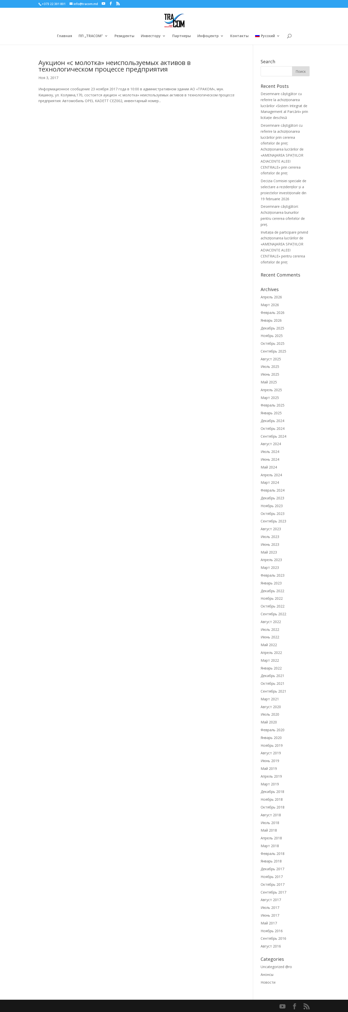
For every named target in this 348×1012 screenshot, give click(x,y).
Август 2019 (271, 753)
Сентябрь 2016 (273, 938)
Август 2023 (271, 528)
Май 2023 (269, 552)
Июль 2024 (270, 451)
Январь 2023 (271, 583)
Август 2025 (271, 359)
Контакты (239, 36)
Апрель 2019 (271, 776)
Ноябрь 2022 (272, 598)
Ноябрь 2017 (272, 876)
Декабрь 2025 (272, 328)
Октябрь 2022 (272, 606)
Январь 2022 (271, 668)
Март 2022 (270, 660)
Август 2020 (271, 706)
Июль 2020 (270, 714)
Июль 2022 (270, 629)
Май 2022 (269, 644)
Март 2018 (270, 845)
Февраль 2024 (272, 490)
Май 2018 (269, 830)
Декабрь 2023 (272, 498)
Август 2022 (271, 621)
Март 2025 (270, 397)
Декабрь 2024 (272, 420)
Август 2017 (271, 899)
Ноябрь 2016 (272, 930)
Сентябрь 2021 (273, 691)
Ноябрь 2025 (272, 335)
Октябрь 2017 (272, 884)
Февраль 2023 (272, 575)
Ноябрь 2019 (272, 745)
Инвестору (151, 36)
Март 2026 (270, 304)
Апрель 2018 (271, 838)
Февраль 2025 (272, 405)
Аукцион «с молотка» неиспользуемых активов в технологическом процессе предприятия (114, 66)
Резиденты (124, 36)
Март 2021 (270, 699)
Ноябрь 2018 (272, 799)
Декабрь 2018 (272, 791)
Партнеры (181, 36)
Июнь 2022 (270, 637)
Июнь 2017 (270, 915)
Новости (268, 982)
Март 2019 (270, 784)
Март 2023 (270, 567)
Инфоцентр (208, 36)
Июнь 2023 (270, 544)
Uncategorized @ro (276, 966)
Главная (64, 36)
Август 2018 (271, 815)
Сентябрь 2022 (273, 614)
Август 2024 (271, 443)
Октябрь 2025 (272, 343)
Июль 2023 (270, 536)
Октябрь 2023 (272, 513)
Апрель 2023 (271, 559)
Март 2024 (270, 482)
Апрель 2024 (271, 475)
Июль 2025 (270, 366)
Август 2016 (271, 946)
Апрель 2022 (271, 652)
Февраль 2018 (272, 853)
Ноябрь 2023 (272, 505)
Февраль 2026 (272, 312)
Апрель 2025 (271, 389)
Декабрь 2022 (272, 590)
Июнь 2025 (270, 374)
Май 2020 (269, 722)
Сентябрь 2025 (273, 351)
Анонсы (267, 974)
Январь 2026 (271, 320)
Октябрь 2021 (272, 683)
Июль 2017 (270, 907)
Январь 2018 (271, 861)
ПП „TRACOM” (91, 36)
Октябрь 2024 (272, 428)
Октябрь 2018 (272, 807)
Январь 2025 (271, 413)
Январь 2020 (271, 737)
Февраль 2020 (272, 729)
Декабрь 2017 (272, 868)
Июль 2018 (270, 822)
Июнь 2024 (270, 459)
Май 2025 (269, 382)
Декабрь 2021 (272, 675)
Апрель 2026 (271, 297)
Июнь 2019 (270, 760)
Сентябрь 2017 (273, 892)
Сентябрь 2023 (273, 521)
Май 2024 (269, 467)
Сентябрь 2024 (273, 436)
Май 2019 (269, 768)
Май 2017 (269, 923)
